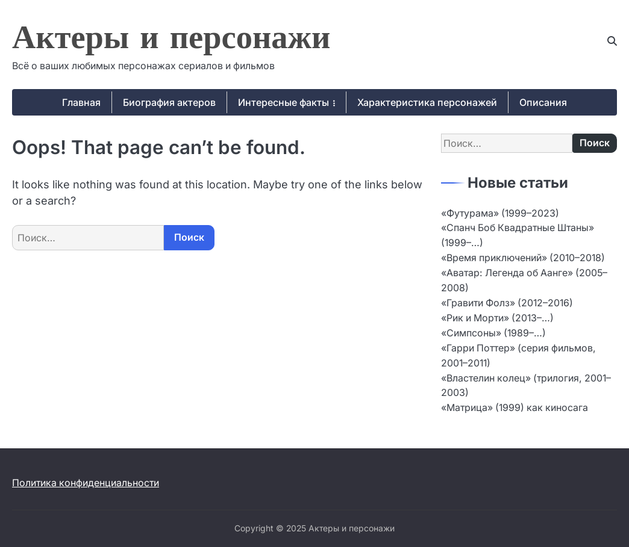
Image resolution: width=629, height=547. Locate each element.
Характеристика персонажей (427, 102)
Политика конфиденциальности (85, 483)
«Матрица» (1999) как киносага (514, 407)
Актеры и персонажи (171, 40)
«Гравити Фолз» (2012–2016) (507, 303)
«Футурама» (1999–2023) (500, 213)
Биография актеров (169, 102)
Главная (81, 102)
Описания (543, 102)
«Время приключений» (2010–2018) (523, 258)
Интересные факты (283, 102)
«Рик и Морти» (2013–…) (497, 318)
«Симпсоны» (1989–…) (493, 333)
